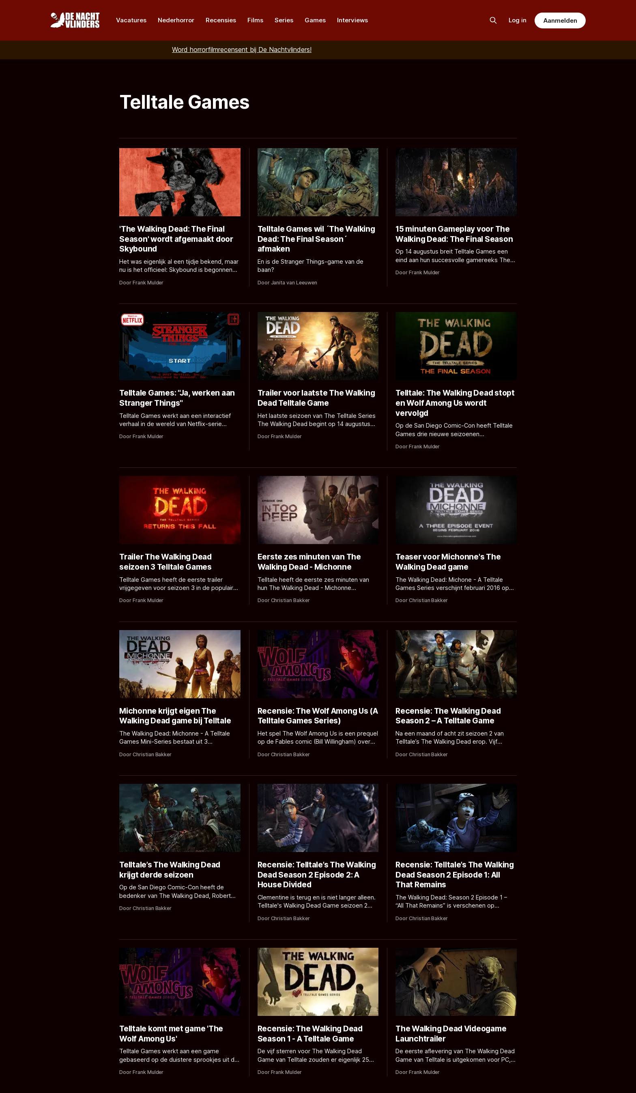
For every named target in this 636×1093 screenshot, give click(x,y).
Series (284, 20)
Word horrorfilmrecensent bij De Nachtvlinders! (242, 49)
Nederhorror (176, 20)
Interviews (352, 20)
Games (315, 20)
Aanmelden (560, 20)
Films (255, 20)
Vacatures (131, 20)
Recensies (221, 20)
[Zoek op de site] (493, 20)
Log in (517, 20)
